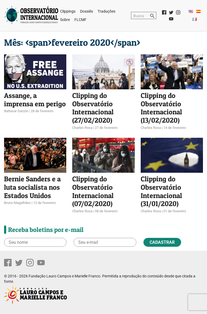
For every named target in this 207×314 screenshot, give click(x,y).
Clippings (67, 11)
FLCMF (80, 19)
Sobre (65, 19)
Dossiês (86, 11)
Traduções (106, 11)
